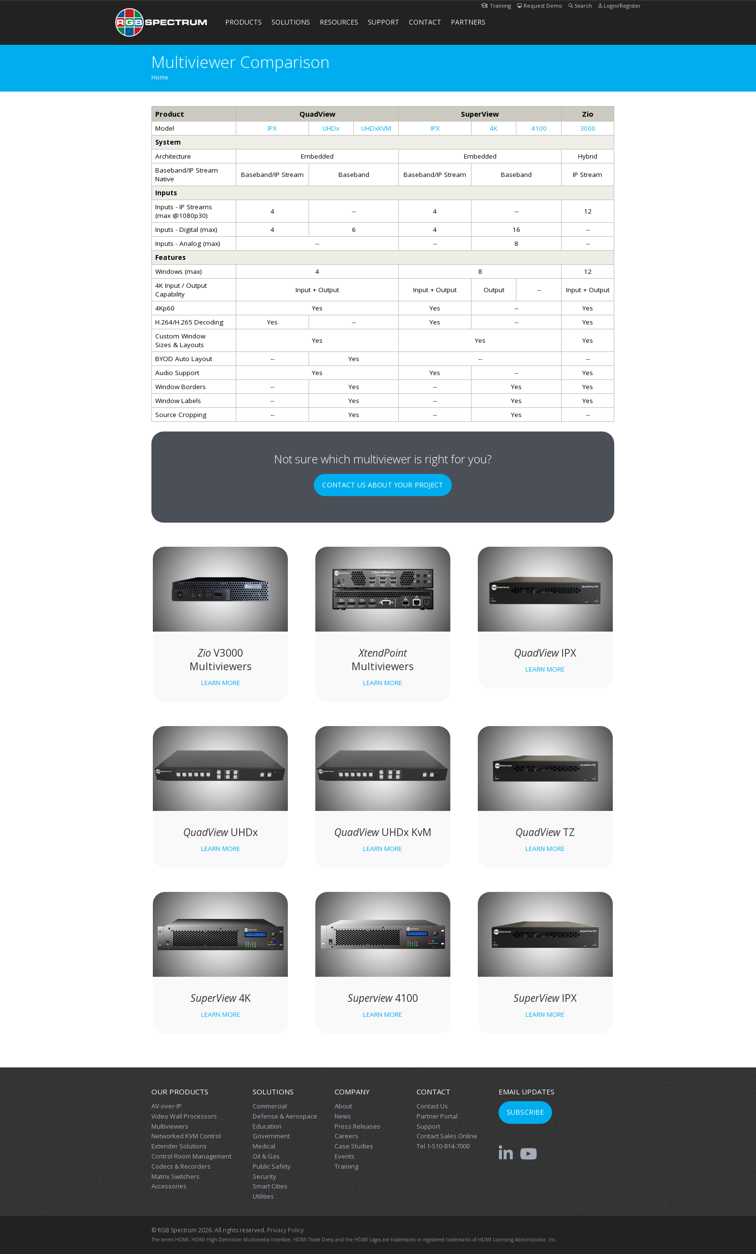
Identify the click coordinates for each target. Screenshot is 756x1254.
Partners (468, 22)
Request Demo (539, 5)
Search (580, 5)
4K (494, 128)
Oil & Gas (266, 1156)
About (343, 1106)
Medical (264, 1146)
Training (496, 5)
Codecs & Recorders (181, 1166)
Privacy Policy (285, 1230)
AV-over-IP (166, 1106)
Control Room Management (191, 1156)
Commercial (270, 1106)
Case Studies (354, 1146)
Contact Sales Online (447, 1136)
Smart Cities (270, 1186)
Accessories (169, 1186)
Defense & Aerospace (285, 1116)
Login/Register (619, 5)
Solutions (290, 22)
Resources (339, 22)
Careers (346, 1136)
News (343, 1116)
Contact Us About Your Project (382, 484)
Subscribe (525, 1112)
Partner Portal (437, 1116)
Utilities (263, 1196)
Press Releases (357, 1126)
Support (383, 22)
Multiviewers (170, 1126)
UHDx (331, 128)
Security (264, 1176)
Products (243, 22)
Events (344, 1156)
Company (352, 1091)
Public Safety (272, 1166)
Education (267, 1126)
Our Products (179, 1091)
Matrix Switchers (175, 1176)
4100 (539, 128)
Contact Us (432, 1106)
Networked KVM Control (186, 1136)
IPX (272, 128)
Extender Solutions (179, 1146)
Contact (425, 22)
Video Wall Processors (184, 1116)
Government (271, 1136)
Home (159, 77)
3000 (587, 128)
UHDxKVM (376, 128)
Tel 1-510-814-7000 (443, 1146)
